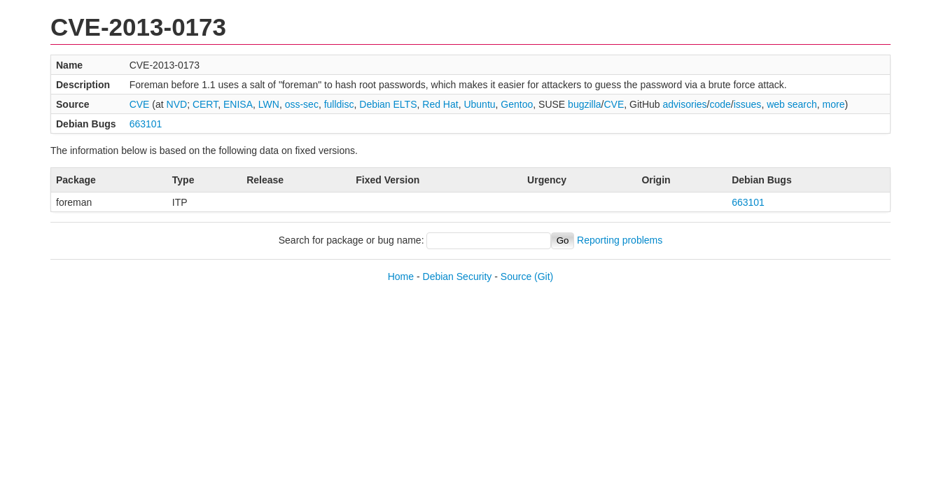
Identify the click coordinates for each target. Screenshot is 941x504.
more (834, 104)
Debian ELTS (388, 104)
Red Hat (440, 104)
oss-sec (302, 104)
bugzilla (584, 104)
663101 (146, 124)
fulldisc (339, 104)
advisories (685, 104)
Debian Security (457, 276)
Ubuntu (479, 104)
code (719, 104)
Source (516, 276)
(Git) (543, 276)
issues (748, 104)
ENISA (238, 104)
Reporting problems (619, 240)
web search (792, 104)
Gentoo (517, 104)
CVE (140, 104)
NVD (177, 104)
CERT (205, 104)
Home (401, 276)
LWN (268, 104)
